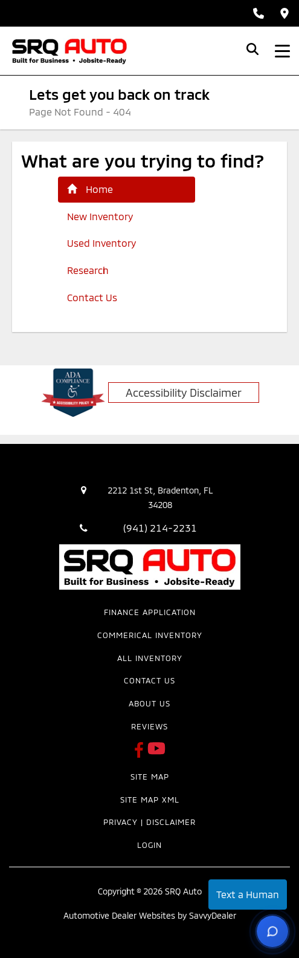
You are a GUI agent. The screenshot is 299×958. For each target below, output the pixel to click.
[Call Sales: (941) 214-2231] (258, 13)
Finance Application (150, 612)
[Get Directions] (284, 13)
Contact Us (92, 297)
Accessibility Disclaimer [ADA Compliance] (184, 392)
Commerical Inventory (149, 635)
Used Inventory (101, 243)
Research (88, 270)
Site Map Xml (149, 799)
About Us (149, 703)
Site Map (149, 776)
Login (149, 845)
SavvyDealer (212, 915)
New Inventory (100, 216)
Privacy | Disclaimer (149, 822)
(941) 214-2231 (160, 527)
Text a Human (247, 894)
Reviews (149, 726)
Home (90, 189)
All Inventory (149, 658)
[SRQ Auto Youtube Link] (156, 753)
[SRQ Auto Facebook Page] (140, 753)
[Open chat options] (272, 931)
